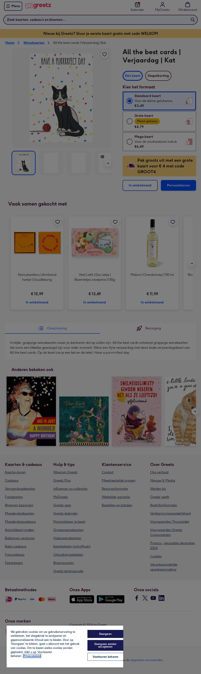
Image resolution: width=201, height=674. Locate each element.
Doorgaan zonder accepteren (105, 645)
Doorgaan (105, 633)
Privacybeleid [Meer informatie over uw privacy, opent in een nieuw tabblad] (32, 656)
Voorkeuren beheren (105, 656)
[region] (65, 646)
